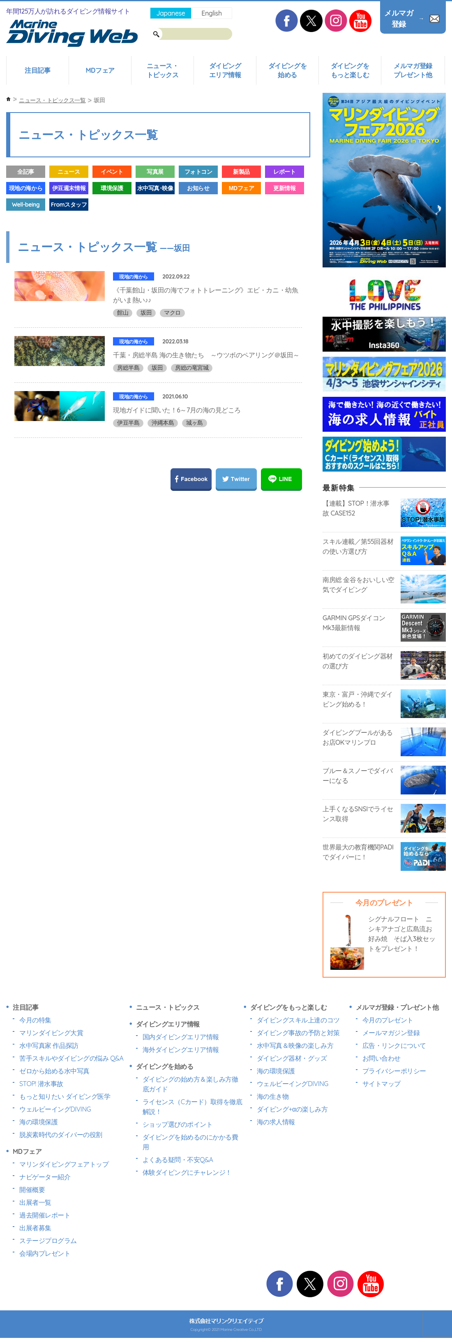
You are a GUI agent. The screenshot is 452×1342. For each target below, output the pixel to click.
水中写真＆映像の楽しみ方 (295, 1045)
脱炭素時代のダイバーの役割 (60, 1134)
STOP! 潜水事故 (41, 1084)
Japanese (170, 13)
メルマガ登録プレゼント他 (413, 70)
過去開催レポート (44, 1215)
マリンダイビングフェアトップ (63, 1164)
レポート (284, 171)
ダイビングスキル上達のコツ (298, 1020)
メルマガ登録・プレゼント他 (397, 1007)
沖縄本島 (163, 451)
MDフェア (99, 70)
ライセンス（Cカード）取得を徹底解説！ (192, 1107)
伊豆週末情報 (68, 188)
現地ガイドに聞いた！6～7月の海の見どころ (177, 439)
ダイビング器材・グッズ (292, 1058)
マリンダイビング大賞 (51, 1033)
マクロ (172, 312)
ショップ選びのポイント (178, 1124)
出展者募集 (35, 1228)
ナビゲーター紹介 (44, 1177)
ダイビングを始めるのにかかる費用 (190, 1142)
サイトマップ (381, 1084)
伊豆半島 (128, 451)
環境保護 (112, 188)
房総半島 (128, 377)
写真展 (155, 171)
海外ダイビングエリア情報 (181, 1049)
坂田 (146, 312)
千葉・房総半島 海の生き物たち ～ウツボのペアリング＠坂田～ (206, 364)
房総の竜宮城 (191, 377)
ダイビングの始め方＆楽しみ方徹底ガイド (190, 1084)
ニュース (69, 171)
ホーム (8, 99)
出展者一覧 (35, 1202)
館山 (122, 312)
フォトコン (198, 171)
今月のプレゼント (387, 1020)
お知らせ (198, 188)
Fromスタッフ (69, 204)
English (211, 13)
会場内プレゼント (44, 1253)
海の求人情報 (276, 1122)
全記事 (25, 171)
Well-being (25, 204)
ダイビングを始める (287, 70)
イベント (112, 171)
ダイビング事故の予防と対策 (298, 1033)
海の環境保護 (38, 1122)
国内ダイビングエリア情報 (181, 1037)
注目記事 (37, 70)
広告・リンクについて (394, 1045)
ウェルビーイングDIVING (55, 1109)
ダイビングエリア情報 (225, 70)
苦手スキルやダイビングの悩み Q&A (71, 1058)
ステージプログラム (48, 1240)
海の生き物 (273, 1096)
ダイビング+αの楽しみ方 (292, 1109)
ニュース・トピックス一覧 (52, 100)
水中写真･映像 (155, 188)
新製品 (241, 171)
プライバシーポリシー (394, 1071)
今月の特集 (35, 1020)
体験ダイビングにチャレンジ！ (187, 1172)
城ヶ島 (194, 451)
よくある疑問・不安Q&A (178, 1160)
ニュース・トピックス (163, 70)
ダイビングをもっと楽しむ (350, 70)
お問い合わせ (381, 1058)
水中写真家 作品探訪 (48, 1045)
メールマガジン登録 (391, 1033)
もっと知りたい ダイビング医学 (64, 1096)
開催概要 (32, 1189)
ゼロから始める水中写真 (54, 1071)
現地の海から (25, 188)
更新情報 (284, 188)
